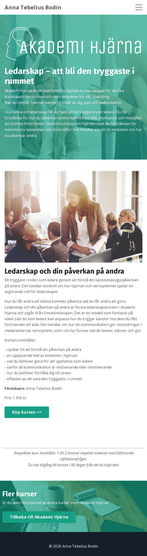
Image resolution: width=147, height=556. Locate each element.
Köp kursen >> (27, 412)
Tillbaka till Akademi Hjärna (39, 517)
